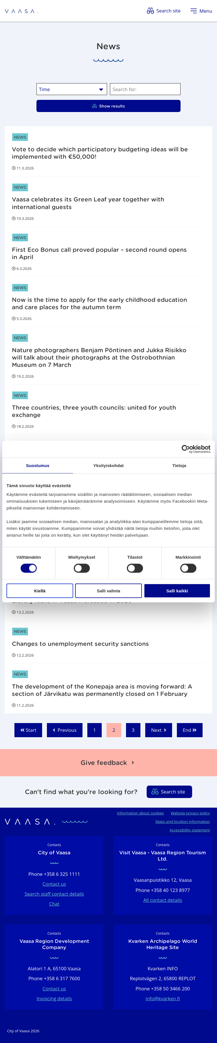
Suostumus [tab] (37, 465)
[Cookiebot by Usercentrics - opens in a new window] (186, 449)
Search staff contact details (54, 894)
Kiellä (39, 590)
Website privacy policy (190, 813)
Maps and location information (182, 821)
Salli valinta (108, 590)
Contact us (54, 884)
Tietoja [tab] (179, 465)
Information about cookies (140, 813)
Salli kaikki (177, 590)
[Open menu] (201, 10)
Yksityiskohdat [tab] (108, 465)
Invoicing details (54, 998)
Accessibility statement (190, 830)
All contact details (162, 900)
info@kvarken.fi (163, 998)
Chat (54, 903)
